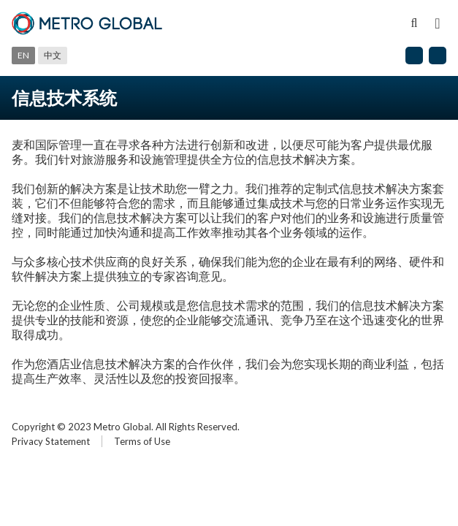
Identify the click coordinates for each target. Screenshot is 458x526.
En (23, 55)
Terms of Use (142, 441)
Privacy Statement (51, 441)
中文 (52, 55)
